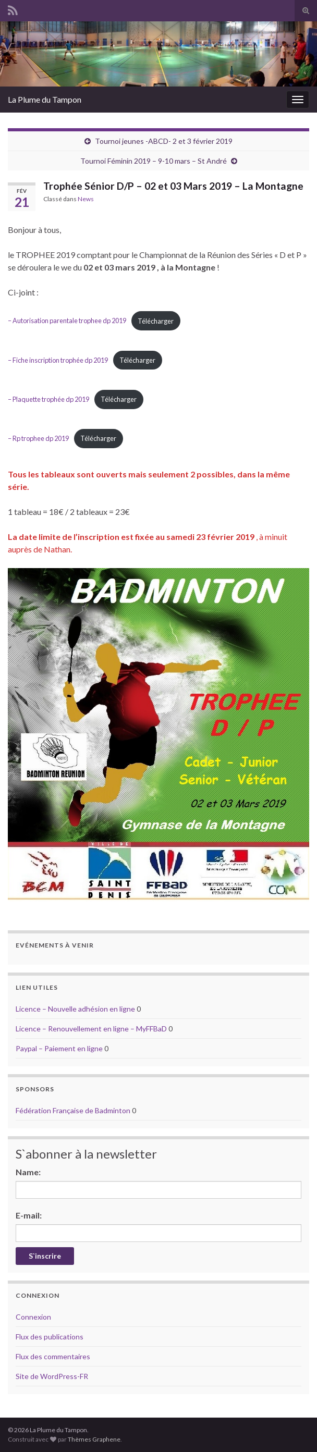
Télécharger (156, 321)
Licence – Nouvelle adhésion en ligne (75, 1008)
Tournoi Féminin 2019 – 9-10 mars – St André (153, 160)
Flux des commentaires (53, 1356)
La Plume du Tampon (44, 99)
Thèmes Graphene (94, 1439)
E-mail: (29, 1215)
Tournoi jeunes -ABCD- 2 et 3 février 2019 (164, 141)
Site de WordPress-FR (52, 1376)
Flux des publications (49, 1336)
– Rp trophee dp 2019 (38, 438)
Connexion (33, 1316)
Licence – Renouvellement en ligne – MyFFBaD (91, 1028)
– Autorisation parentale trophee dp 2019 (67, 321)
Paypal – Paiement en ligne (59, 1048)
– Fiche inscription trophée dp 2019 (58, 360)
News (86, 199)
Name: (28, 1172)
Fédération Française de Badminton (73, 1110)
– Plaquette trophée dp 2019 (48, 399)
